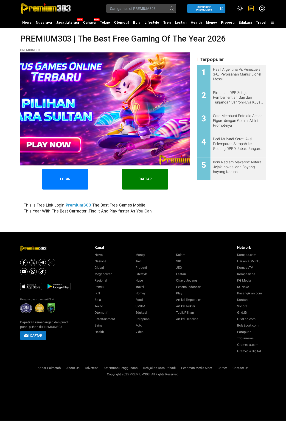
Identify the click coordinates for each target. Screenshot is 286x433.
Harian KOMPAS (248, 261)
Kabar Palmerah (49, 368)
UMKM (140, 306)
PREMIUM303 (30, 50)
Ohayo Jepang (186, 280)
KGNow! (243, 287)
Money (211, 22)
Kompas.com (246, 255)
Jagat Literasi (67, 22)
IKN (97, 293)
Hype (139, 280)
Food (139, 300)
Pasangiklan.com (249, 293)
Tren (167, 22)
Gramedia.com (247, 344)
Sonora (242, 306)
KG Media (244, 280)
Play (179, 293)
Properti (228, 22)
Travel (261, 22)
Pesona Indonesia (189, 287)
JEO (179, 267)
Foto (138, 325)
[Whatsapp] (33, 271)
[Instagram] (51, 262)
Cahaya (89, 22)
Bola (136, 22)
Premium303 (78, 205)
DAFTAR (145, 179)
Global (99, 267)
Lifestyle (152, 22)
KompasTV (245, 267)
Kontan (242, 300)
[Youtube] (24, 271)
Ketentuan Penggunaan (121, 368)
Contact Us (240, 368)
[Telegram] (42, 262)
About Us (72, 368)
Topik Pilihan (185, 312)
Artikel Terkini (185, 306)
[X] (33, 262)
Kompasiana (246, 274)
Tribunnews (245, 338)
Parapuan (142, 319)
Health (196, 22)
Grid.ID (242, 312)
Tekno (105, 22)
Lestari (181, 24)
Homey (140, 293)
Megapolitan (103, 274)
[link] (251, 8)
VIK (178, 261)
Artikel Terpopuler (188, 300)
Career (222, 368)
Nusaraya (44, 22)
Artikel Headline (187, 319)
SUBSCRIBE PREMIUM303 (204, 8)
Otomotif (121, 22)
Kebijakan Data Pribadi (159, 368)
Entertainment (105, 319)
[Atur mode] (240, 8)
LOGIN (65, 179)
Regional (101, 280)
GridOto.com (246, 319)
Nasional (101, 261)
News (27, 22)
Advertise (91, 368)
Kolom (180, 255)
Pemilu (99, 287)
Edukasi (245, 22)
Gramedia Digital (249, 351)
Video (139, 332)
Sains (98, 325)
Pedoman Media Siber (196, 368)
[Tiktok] (42, 271)
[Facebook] (24, 262)
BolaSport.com (247, 325)
